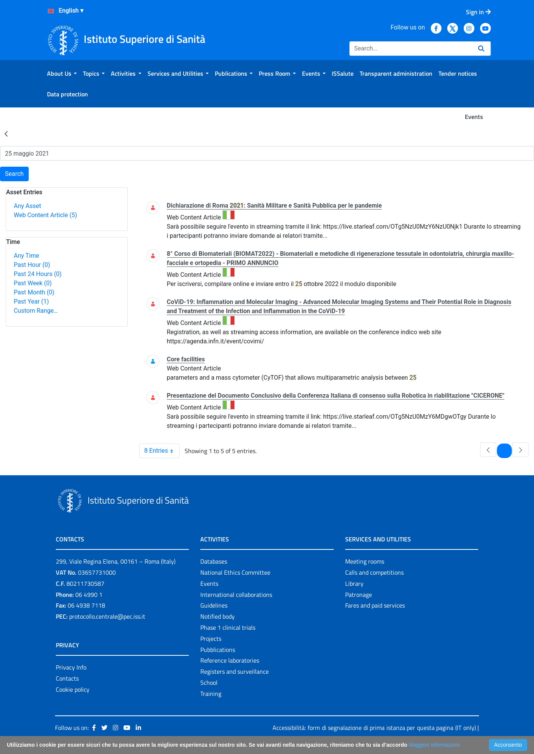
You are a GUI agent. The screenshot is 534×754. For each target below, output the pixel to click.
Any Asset (27, 206)
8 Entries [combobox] (161, 451)
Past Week (33, 283)
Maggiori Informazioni (434, 745)
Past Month (34, 292)
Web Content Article (45, 215)
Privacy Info (71, 667)
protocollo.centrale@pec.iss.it (107, 616)
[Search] (410, 48)
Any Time (26, 255)
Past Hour (32, 264)
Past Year (31, 301)
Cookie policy (72, 689)
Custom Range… (36, 310)
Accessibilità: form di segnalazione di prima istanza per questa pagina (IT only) (374, 727)
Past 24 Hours (38, 274)
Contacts (67, 678)
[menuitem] (62, 73)
